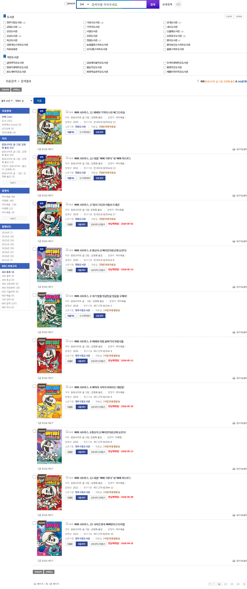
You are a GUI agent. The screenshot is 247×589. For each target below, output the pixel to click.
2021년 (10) (8, 244)
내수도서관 (172, 26)
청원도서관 (92, 40)
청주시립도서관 (14, 22)
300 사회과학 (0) (10, 283)
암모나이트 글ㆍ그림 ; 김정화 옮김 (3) (14, 175)
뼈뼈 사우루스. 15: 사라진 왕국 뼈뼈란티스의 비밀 (99, 524)
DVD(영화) (9, 132)
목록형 (242, 100)
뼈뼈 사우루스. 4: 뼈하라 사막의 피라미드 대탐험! (99, 387)
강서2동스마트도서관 (97, 49)
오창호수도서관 (174, 35)
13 (231, 584)
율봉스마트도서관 (175, 49)
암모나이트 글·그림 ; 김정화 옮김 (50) (14, 153)
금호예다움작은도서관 (97, 62)
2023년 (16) (8, 236)
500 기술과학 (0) (10, 291)
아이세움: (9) (8, 212)
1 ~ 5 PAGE (210, 584)
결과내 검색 (70, 3)
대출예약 (81, 224)
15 (244, 584)
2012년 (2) (7, 260)
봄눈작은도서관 (94, 67)
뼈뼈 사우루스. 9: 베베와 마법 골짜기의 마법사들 (99, 341)
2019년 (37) (8, 252)
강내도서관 (172, 22)
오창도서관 (92, 35)
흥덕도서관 (172, 40)
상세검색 (167, 4)
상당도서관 (12, 31)
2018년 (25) (8, 256)
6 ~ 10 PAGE (214, 584)
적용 (39, 101)
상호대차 (99, 132)
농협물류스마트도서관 (97, 44)
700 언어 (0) (8, 299)
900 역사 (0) (8, 307)
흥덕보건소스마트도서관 (178, 44)
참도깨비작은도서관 (16, 71)
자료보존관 (12, 49)
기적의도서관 (93, 26)
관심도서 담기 (188, 89)
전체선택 (229, 16)
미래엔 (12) (7, 208)
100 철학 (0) (8, 275)
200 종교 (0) (8, 279)
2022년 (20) (8, 240)
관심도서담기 (47, 149)
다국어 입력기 (178, 4)
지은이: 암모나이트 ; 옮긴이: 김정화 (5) (14, 167)
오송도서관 (12, 35)
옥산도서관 (12, 40)
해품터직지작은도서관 (177, 71)
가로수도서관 (93, 22)
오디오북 (8, 128)
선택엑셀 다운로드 (235, 89)
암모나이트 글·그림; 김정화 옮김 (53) (14, 146)
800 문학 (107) (9, 303)
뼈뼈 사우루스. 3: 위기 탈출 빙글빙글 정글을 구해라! (100, 296)
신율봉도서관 (173, 31)
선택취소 (16, 89)
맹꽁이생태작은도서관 (17, 67)
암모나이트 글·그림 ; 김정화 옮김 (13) (14, 160)
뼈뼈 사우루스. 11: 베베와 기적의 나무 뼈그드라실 (99, 112)
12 (225, 584)
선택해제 (239, 16)
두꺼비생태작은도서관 (177, 62)
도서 (7, 120)
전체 (7, 116)
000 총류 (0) (8, 272)
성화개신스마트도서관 (17, 44)
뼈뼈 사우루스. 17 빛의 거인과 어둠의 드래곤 (97, 205)
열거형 (238, 100)
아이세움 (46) (8, 196)
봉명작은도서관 (174, 67)
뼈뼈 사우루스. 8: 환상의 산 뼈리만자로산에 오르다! (100, 250)
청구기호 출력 (241, 149)
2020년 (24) (8, 248)
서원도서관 (92, 31)
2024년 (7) (7, 232)
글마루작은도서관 (15, 62)
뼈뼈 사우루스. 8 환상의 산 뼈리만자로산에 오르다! (100, 432)
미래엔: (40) (8, 200)
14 (238, 584)
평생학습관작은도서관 (97, 71)
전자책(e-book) (11, 124)
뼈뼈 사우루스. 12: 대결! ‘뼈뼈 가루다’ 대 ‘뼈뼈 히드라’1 (102, 158)
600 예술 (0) (8, 295)
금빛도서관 (12, 26)
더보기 (14, 182)
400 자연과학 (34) (11, 287)
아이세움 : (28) (9, 204)
